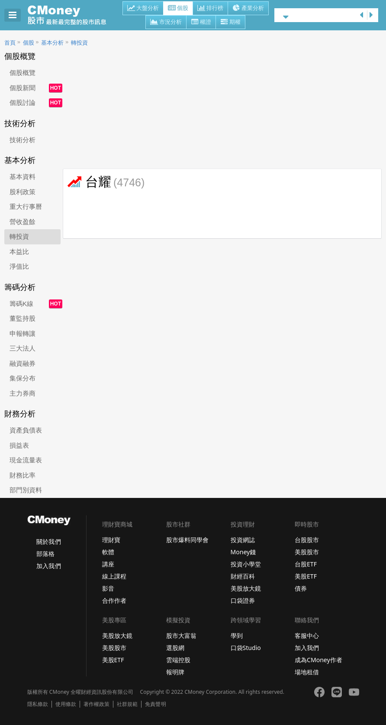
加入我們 (48, 566)
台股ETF (306, 564)
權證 (201, 22)
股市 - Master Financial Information (71, 15)
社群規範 (127, 704)
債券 (301, 588)
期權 (230, 22)
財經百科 (243, 576)
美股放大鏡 (246, 588)
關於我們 (48, 541)
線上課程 (114, 576)
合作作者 (114, 600)
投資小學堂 (246, 564)
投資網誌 (243, 540)
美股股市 (307, 552)
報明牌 (175, 672)
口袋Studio (246, 648)
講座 (108, 564)
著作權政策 (96, 704)
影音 (108, 588)
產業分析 (248, 9)
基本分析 (52, 42)
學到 (237, 635)
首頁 (10, 42)
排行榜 (210, 9)
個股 (178, 9)
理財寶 (111, 540)
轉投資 (79, 42)
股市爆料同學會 (187, 540)
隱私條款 (37, 704)
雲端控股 (178, 660)
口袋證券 (243, 600)
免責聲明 (155, 704)
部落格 (45, 553)
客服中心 (307, 635)
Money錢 (243, 552)
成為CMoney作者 (318, 660)
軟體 (108, 552)
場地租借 (307, 672)
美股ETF (306, 576)
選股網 (175, 648)
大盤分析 (143, 9)
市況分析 (166, 22)
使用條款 (65, 704)
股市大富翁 (181, 635)
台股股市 (307, 540)
